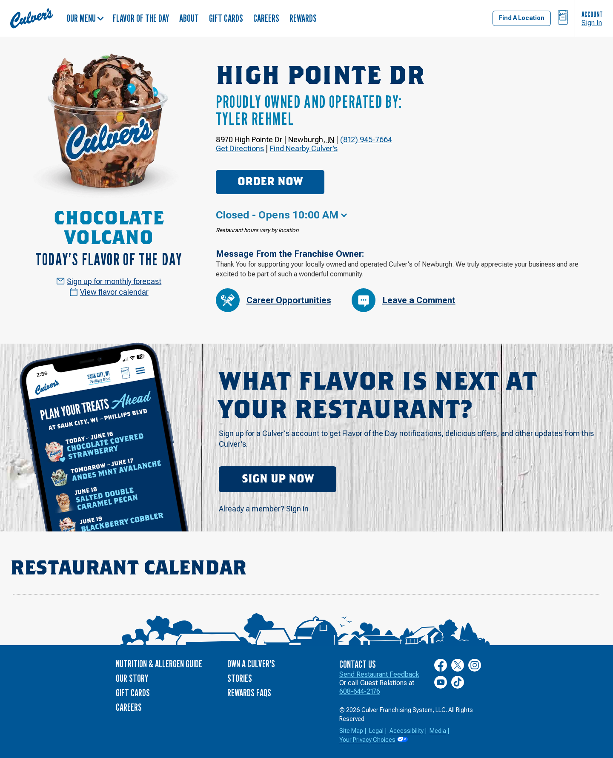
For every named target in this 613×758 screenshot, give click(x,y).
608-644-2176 (359, 691)
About (189, 18)
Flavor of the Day (141, 18)
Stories (239, 678)
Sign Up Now (278, 479)
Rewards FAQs (249, 692)
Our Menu (85, 18)
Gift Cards (226, 18)
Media (438, 730)
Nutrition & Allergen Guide (159, 664)
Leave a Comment (403, 300)
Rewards (303, 18)
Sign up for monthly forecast (108, 281)
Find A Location (521, 17)
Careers (266, 18)
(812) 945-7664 (366, 139)
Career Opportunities (273, 300)
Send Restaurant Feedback (379, 674)
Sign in (297, 508)
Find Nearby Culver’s (304, 148)
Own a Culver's (251, 664)
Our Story (132, 678)
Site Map (351, 730)
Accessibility (407, 730)
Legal (376, 730)
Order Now (270, 181)
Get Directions (240, 148)
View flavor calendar (109, 291)
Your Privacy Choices (367, 739)
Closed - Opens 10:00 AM (277, 215)
